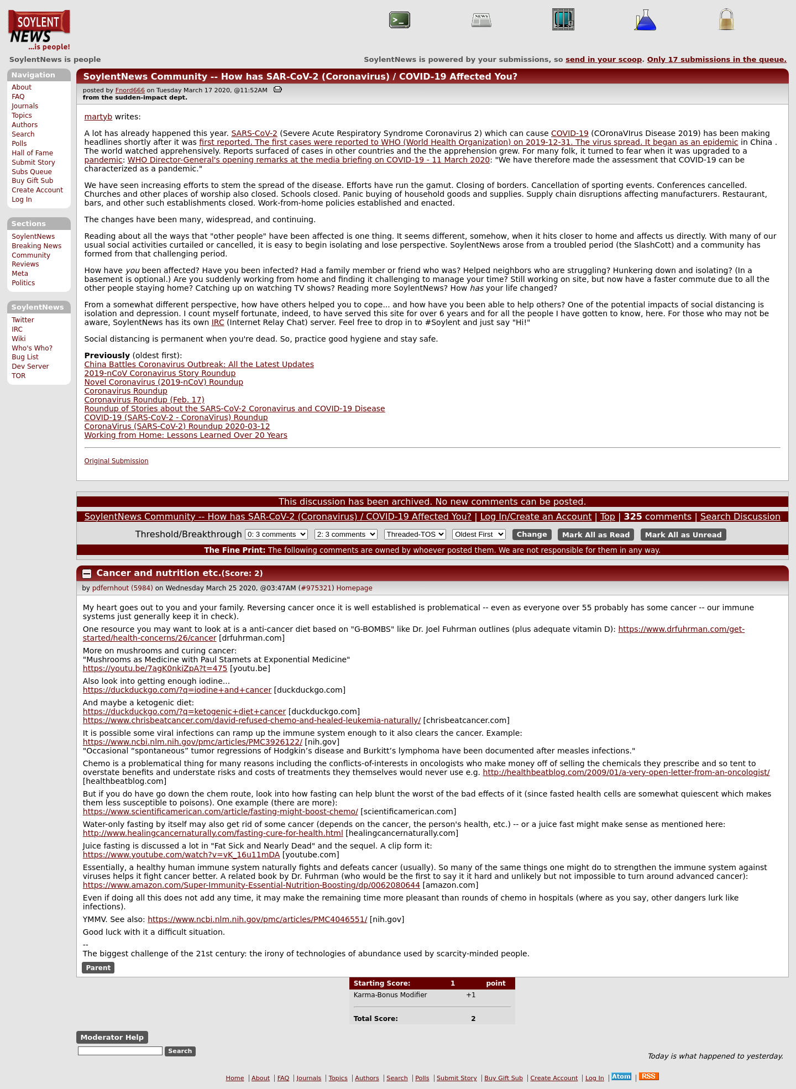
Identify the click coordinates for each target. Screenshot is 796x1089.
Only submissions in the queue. (717, 59)
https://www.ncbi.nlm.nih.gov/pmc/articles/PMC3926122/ (192, 741)
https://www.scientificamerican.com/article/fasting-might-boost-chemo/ (220, 811)
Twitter (23, 320)
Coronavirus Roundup (126, 390)
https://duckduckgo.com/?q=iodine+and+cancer (177, 689)
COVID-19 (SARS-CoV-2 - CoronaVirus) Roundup (176, 417)
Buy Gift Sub (32, 181)
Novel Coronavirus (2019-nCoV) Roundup (164, 382)
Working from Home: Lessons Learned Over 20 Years (186, 435)
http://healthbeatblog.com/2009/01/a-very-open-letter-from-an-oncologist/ (626, 772)
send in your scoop (603, 59)
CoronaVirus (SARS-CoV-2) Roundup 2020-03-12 (177, 426)
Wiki (18, 339)
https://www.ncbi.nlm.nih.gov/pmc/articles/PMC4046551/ (257, 919)
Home (235, 1078)
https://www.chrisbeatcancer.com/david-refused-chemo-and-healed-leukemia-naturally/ (252, 720)
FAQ (18, 97)
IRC (17, 329)
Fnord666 (130, 90)
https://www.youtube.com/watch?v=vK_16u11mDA (181, 854)
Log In (22, 199)
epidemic (720, 142)
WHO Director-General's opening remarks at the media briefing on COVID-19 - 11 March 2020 (309, 159)
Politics (23, 283)
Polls (19, 144)
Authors (25, 125)
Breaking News (36, 246)
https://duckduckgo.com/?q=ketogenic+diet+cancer (184, 711)
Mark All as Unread (683, 534)
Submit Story (33, 162)
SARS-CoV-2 (254, 133)
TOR (18, 376)
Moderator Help (112, 1037)
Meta (20, 274)
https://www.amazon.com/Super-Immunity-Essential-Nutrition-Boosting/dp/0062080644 (251, 885)
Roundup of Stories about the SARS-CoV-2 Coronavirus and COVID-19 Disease (235, 408)
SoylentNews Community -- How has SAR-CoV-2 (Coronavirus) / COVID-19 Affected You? (300, 76)
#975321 (316, 588)
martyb (99, 116)
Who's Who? (32, 348)
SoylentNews (39, 30)
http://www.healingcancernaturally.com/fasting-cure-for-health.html (213, 833)
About (22, 87)
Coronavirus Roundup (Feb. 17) (145, 399)
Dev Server (30, 366)
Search (23, 134)
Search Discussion (740, 516)
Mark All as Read (596, 534)
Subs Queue (32, 172)
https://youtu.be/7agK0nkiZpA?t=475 (155, 668)
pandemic (104, 159)
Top (607, 516)
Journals (25, 106)
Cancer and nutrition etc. (159, 573)
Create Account (37, 190)
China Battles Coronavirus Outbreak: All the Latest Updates (199, 364)
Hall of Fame (32, 153)
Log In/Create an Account (536, 516)
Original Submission (117, 461)
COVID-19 (570, 133)
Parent (98, 968)
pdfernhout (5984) (122, 588)
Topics (22, 115)
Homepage (354, 588)
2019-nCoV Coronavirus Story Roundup (160, 373)
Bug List (25, 357)
